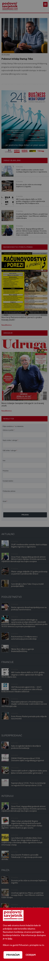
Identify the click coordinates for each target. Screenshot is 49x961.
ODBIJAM (31, 954)
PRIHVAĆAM (13, 954)
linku (10, 938)
